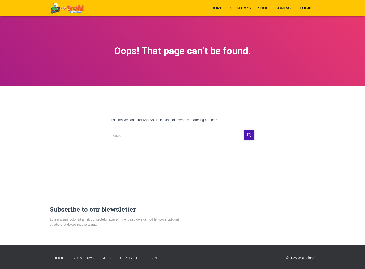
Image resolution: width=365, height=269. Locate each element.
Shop (263, 8)
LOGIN (306, 8)
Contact (284, 8)
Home (217, 8)
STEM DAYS (240, 8)
